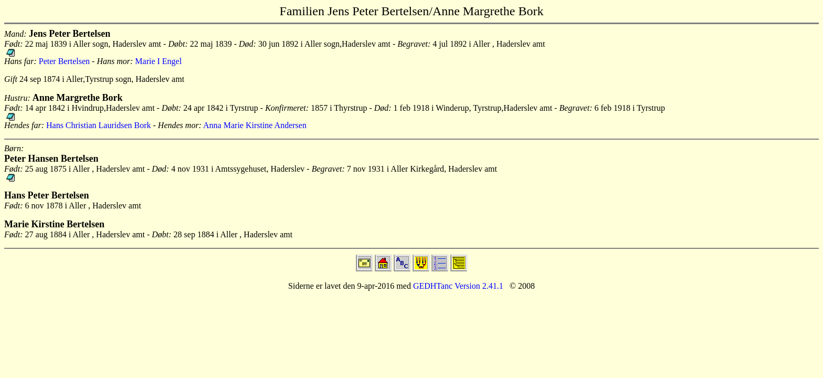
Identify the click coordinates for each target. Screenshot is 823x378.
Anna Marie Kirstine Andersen (255, 125)
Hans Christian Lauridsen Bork (98, 125)
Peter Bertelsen (64, 61)
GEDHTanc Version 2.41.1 (457, 285)
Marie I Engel (158, 61)
